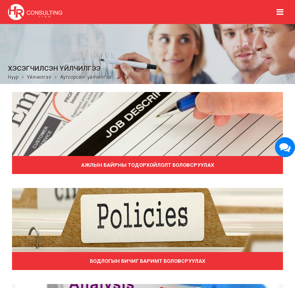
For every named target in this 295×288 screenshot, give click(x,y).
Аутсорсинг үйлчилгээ (85, 77)
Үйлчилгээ (39, 77)
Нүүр (13, 77)
